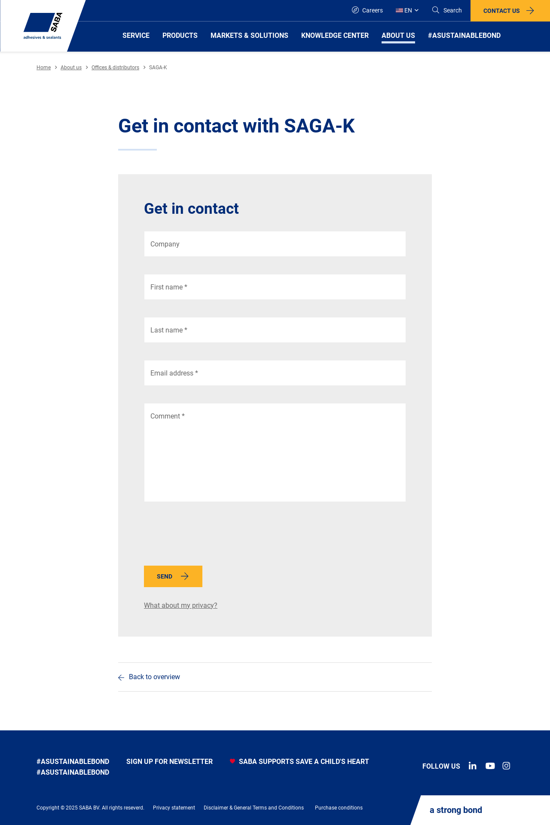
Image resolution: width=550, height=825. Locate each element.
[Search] (446, 10)
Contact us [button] (501, 10)
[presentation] (209, 536)
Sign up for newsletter (169, 761)
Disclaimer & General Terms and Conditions (254, 808)
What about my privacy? (180, 605)
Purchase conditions (339, 808)
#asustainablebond (73, 761)
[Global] (407, 10)
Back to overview (154, 677)
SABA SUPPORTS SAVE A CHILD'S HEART (299, 761)
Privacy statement (174, 808)
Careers (367, 10)
